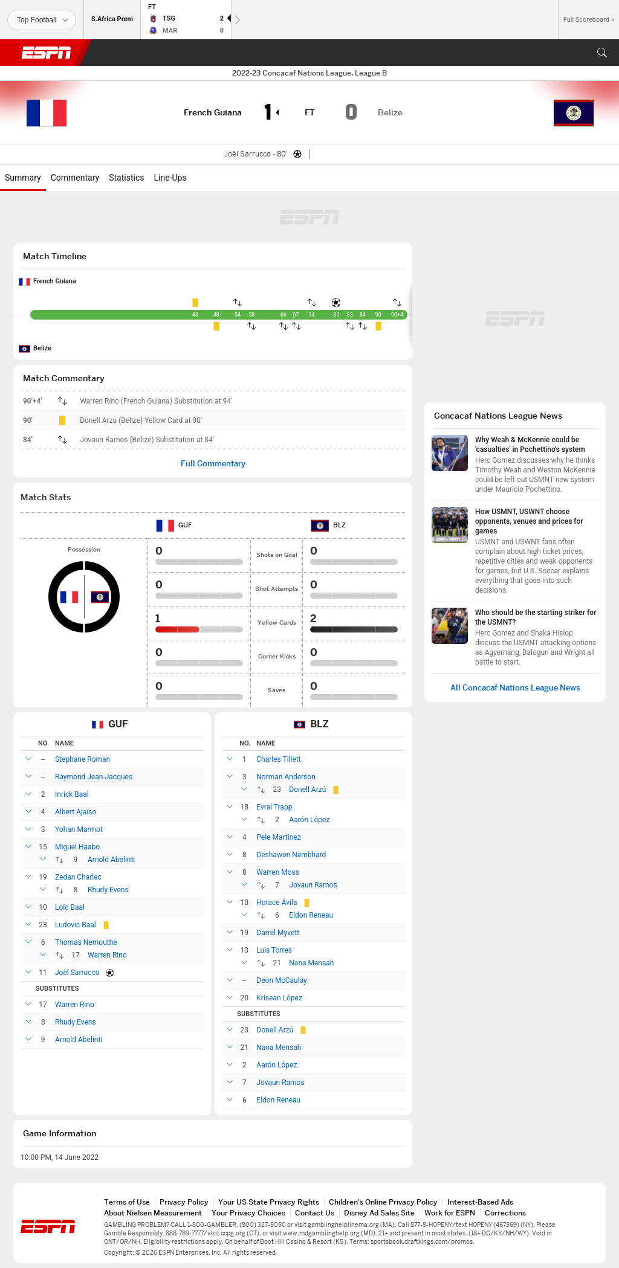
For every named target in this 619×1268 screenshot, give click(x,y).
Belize (42, 348)
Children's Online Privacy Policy (383, 1201)
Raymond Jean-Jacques (93, 777)
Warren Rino (107, 955)
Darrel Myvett (277, 932)
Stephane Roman (82, 759)
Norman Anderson (285, 777)
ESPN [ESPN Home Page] (46, 52)
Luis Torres (274, 950)
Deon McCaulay (281, 980)
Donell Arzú (307, 789)
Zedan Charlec (78, 877)
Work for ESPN (449, 1212)
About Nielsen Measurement (153, 1212)
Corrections (505, 1212)
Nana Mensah (311, 963)
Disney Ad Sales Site (379, 1212)
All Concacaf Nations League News (515, 687)
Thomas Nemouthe (86, 942)
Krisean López (279, 998)
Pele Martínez (278, 837)
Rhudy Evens (108, 890)
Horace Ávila (276, 902)
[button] (602, 52)
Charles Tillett (278, 759)
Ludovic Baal (75, 925)
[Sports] (42, 20)
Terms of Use (127, 1201)
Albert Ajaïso (75, 812)
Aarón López (309, 820)
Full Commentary (213, 463)
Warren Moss (277, 872)
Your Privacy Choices (248, 1212)
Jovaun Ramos (313, 885)
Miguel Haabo (77, 847)
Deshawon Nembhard (291, 855)
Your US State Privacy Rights (268, 1201)
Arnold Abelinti (111, 859)
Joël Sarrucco (77, 972)
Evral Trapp (274, 807)
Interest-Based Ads (480, 1201)
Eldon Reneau (311, 915)
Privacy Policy (184, 1201)
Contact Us (314, 1212)
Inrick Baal (72, 794)
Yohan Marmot (79, 829)
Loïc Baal (70, 907)
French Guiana (54, 281)
